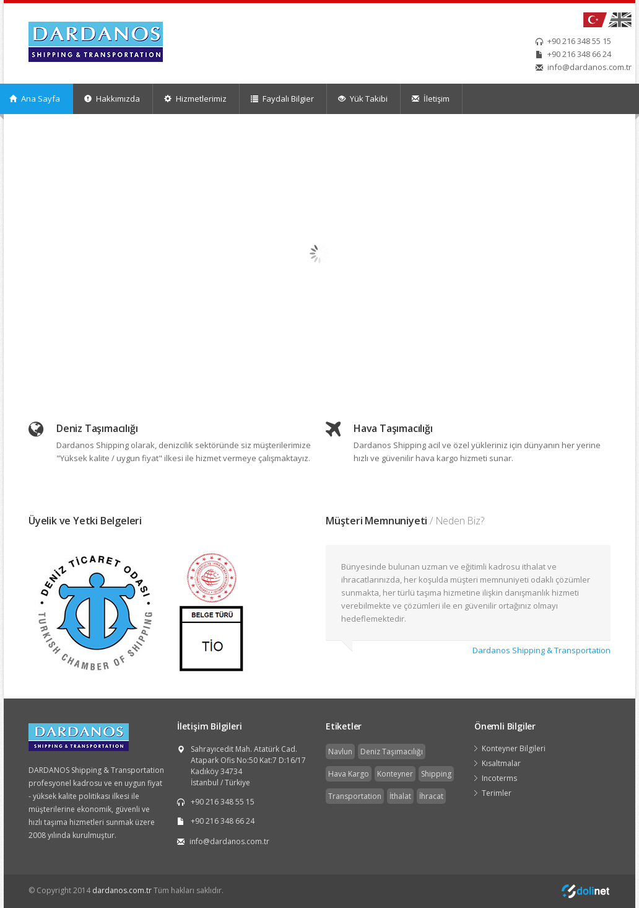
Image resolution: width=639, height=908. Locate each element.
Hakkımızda (112, 98)
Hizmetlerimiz (195, 98)
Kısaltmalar (501, 763)
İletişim (431, 98)
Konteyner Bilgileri (514, 748)
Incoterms (499, 778)
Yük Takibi (363, 98)
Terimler (496, 793)
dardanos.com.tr (122, 890)
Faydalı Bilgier (282, 98)
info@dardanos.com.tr (589, 67)
